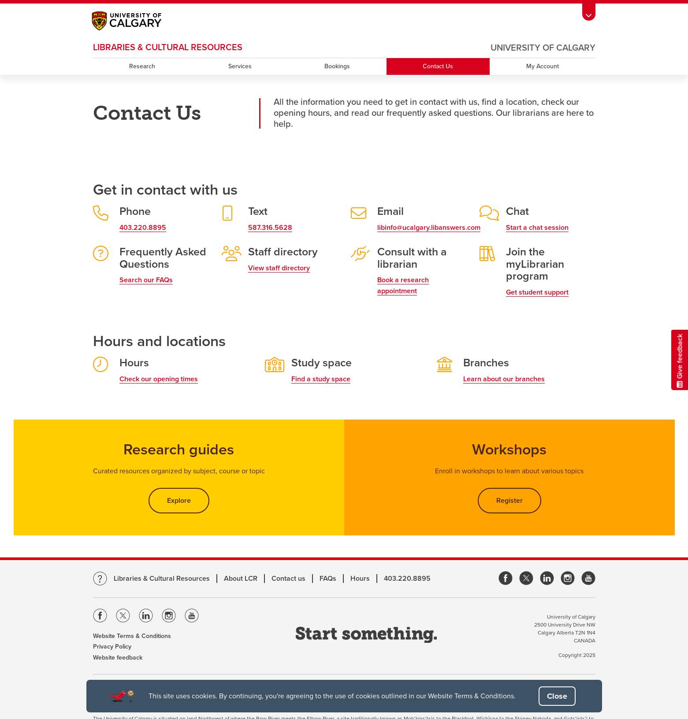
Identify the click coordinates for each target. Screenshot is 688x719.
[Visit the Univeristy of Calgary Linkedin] (146, 617)
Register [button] (509, 500)
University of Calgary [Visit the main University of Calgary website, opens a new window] (543, 48)
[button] (557, 696)
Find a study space (320, 379)
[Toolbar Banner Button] (588, 12)
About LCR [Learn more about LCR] (240, 578)
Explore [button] (188, 500)
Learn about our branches (504, 379)
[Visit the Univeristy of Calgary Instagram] (169, 617)
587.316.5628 (270, 227)
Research (142, 66)
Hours (360, 578)
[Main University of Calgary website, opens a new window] (135, 22)
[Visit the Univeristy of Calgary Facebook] (100, 617)
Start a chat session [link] (537, 227)
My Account (542, 66)
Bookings (337, 66)
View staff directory (279, 268)
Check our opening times (158, 379)
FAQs (328, 578)
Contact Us (438, 66)
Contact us (288, 578)
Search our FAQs (146, 280)
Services (240, 66)
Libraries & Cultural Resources (162, 578)
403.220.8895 (142, 227)
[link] (505, 578)
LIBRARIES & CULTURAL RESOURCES (167, 47)
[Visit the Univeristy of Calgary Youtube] (192, 617)
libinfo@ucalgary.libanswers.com (428, 227)
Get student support (537, 292)
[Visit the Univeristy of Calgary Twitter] (123, 617)
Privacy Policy (112, 646)
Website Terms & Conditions (132, 636)
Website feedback (117, 657)
